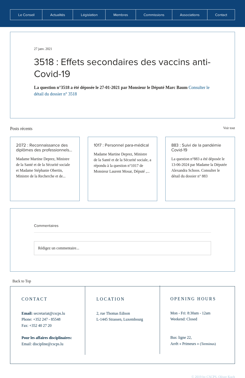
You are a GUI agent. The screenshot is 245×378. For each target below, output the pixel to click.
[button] (57, 15)
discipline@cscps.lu (48, 344)
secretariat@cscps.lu (49, 313)
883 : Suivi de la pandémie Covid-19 (196, 147)
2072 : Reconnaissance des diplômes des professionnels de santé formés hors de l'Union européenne (42, 147)
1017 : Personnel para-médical (121, 145)
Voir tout (229, 128)
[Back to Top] (23, 281)
